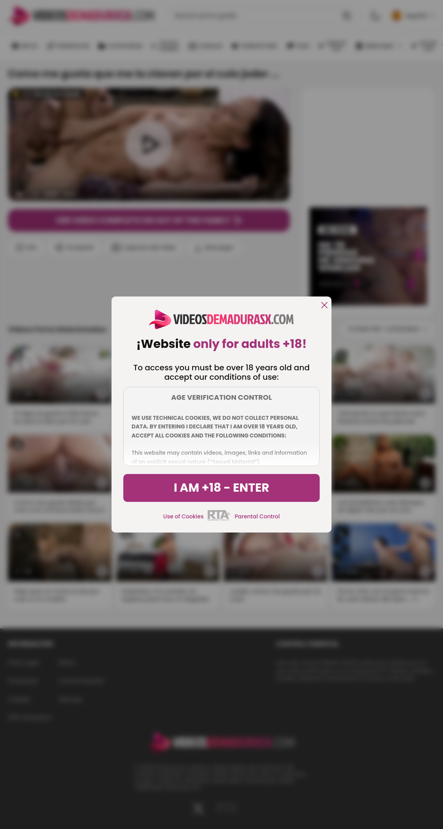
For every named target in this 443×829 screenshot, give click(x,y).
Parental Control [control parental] (257, 516)
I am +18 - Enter (221, 487)
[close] (324, 305)
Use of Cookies (183, 516)
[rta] (219, 519)
